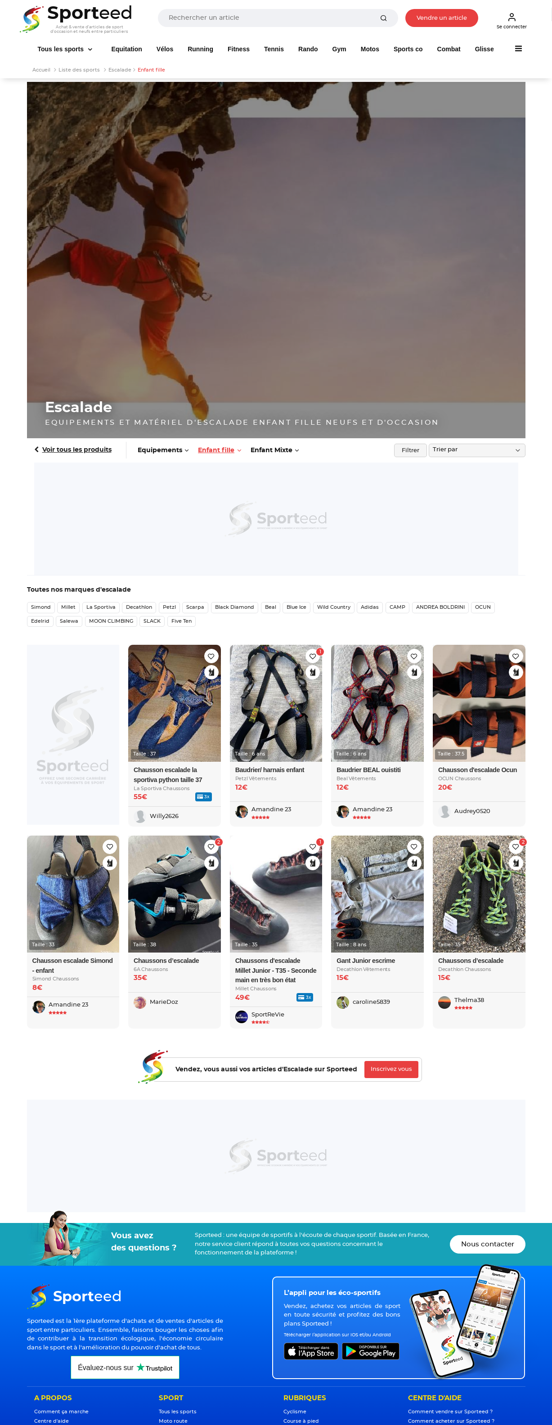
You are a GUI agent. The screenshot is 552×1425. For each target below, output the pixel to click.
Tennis (274, 49)
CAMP (397, 607)
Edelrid (40, 621)
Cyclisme (294, 1411)
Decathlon (139, 607)
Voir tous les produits (77, 450)
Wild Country (333, 607)
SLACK (152, 621)
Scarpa (195, 607)
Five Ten (181, 621)
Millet (68, 607)
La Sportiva (101, 607)
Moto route (173, 1421)
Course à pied (301, 1421)
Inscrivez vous (391, 1069)
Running (200, 49)
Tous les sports (61, 49)
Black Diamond (234, 607)
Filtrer (410, 451)
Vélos (165, 49)
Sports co (408, 49)
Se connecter (512, 20)
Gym (339, 49)
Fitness (239, 49)
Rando (308, 49)
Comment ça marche (61, 1411)
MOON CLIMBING (111, 621)
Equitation (126, 49)
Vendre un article (442, 18)
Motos (370, 49)
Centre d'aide (51, 1421)
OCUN (483, 607)
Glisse (484, 49)
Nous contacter (487, 1244)
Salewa (69, 621)
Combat (449, 49)
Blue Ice (296, 607)
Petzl (169, 607)
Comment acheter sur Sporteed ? (451, 1421)
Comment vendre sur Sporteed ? (450, 1411)
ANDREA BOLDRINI (440, 607)
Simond (41, 607)
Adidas (370, 607)
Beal (270, 607)
